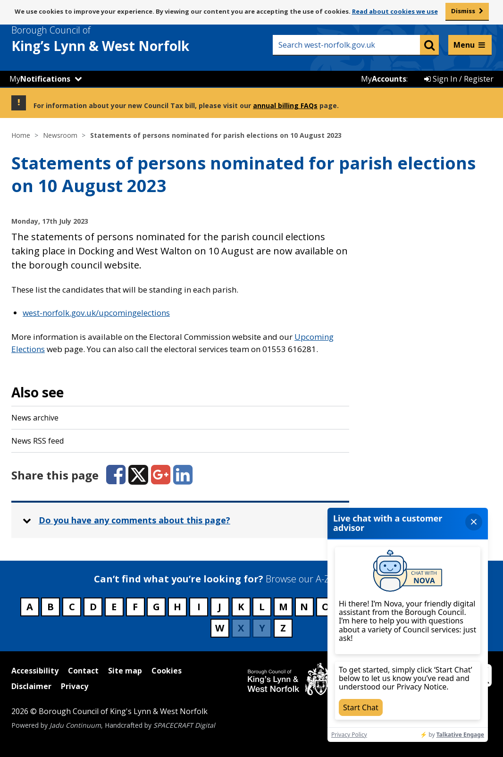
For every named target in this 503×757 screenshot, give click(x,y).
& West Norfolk (117, 39)
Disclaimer (31, 686)
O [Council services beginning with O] (325, 606)
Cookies (166, 670)
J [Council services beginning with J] (219, 606)
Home (20, 135)
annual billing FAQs (285, 105)
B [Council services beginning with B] (50, 606)
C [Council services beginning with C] (72, 606)
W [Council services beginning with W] (219, 628)
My (39, 79)
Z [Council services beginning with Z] (283, 628)
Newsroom (60, 135)
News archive (35, 417)
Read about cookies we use (395, 11)
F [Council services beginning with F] (135, 606)
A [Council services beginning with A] (29, 606)
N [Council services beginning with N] (304, 606)
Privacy (74, 686)
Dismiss (463, 11)
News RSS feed (37, 441)
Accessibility (35, 670)
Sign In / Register (459, 79)
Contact (83, 670)
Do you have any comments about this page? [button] (134, 520)
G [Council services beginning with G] (156, 606)
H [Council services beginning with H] (177, 606)
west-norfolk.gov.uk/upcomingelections (96, 312)
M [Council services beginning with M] (283, 606)
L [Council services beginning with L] (262, 606)
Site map (125, 670)
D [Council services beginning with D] (93, 606)
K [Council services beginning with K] (241, 606)
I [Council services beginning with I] (199, 606)
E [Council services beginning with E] (114, 606)
